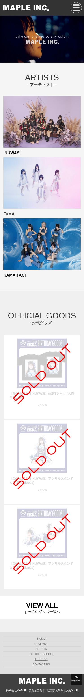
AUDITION (41, 659)
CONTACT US (41, 664)
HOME (41, 638)
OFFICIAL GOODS (41, 654)
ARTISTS (41, 649)
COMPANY (41, 643)
